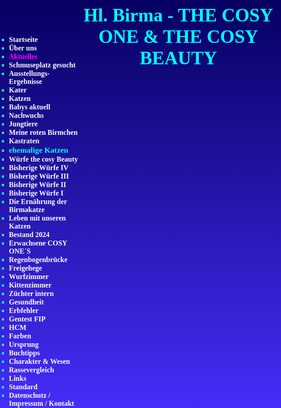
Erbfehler (24, 310)
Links (17, 378)
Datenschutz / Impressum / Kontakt (41, 399)
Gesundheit (26, 302)
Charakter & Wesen (39, 361)
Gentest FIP (27, 319)
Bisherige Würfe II (37, 184)
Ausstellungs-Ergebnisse (29, 77)
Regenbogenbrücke (38, 259)
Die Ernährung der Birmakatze (38, 205)
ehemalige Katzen (38, 150)
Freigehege (25, 268)
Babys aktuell (29, 107)
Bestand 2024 (29, 234)
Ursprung (24, 344)
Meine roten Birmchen (43, 132)
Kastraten (24, 141)
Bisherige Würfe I (36, 193)
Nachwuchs (26, 115)
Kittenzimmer (30, 285)
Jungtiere (23, 124)
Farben (20, 336)
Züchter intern (31, 293)
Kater (18, 90)
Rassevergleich (31, 370)
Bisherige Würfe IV (39, 167)
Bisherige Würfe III (39, 176)
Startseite (23, 39)
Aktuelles (23, 56)
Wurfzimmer (29, 276)
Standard (23, 387)
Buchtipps (24, 353)
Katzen (20, 98)
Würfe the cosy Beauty (43, 159)
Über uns (23, 48)
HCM (17, 327)
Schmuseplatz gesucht (42, 65)
